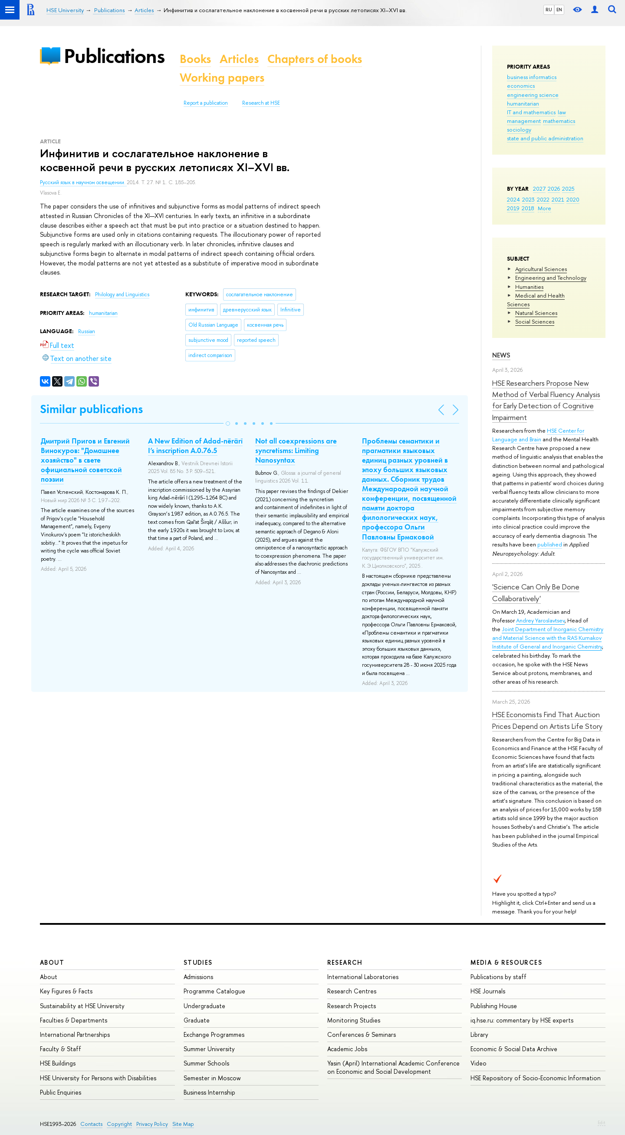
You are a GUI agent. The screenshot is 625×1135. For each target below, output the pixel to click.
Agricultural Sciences (541, 269)
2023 (528, 199)
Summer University (209, 1049)
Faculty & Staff (60, 1049)
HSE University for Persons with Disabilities (98, 1078)
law (562, 112)
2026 (554, 188)
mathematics (559, 121)
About (52, 962)
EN (559, 10)
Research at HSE (261, 102)
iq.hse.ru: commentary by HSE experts (521, 1020)
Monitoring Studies (353, 1020)
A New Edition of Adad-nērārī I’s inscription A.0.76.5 (195, 445)
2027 (539, 188)
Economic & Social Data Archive (513, 1049)
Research (345, 962)
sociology (519, 129)
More (544, 208)
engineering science (533, 95)
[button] (228, 423)
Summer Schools (206, 1063)
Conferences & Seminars (361, 1034)
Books (195, 58)
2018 (528, 208)
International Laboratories (362, 977)
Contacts (91, 1124)
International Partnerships (75, 1034)
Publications (114, 56)
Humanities (529, 287)
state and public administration (545, 138)
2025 (568, 188)
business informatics (531, 77)
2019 (513, 208)
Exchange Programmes (214, 1034)
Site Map (183, 1124)
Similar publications (91, 409)
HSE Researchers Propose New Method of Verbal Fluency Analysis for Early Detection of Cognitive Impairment (546, 400)
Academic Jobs (347, 1049)
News (501, 355)
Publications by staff (498, 977)
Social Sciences (534, 321)
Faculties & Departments (73, 1020)
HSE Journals (487, 991)
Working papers (222, 77)
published (549, 544)
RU (549, 10)
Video (478, 1063)
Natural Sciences (536, 313)
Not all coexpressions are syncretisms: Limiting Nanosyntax (296, 450)
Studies (198, 962)
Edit (601, 1122)
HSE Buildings (58, 1063)
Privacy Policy (152, 1124)
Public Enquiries (60, 1092)
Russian (86, 331)
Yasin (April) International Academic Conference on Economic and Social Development (393, 1067)
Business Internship (209, 1092)
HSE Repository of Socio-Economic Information (535, 1078)
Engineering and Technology (550, 277)
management (524, 121)
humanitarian (523, 103)
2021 (558, 199)
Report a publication (206, 102)
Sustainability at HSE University (82, 1006)
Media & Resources (506, 962)
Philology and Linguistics (122, 294)
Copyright (119, 1124)
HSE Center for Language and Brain (538, 435)
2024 (513, 199)
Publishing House (493, 1006)
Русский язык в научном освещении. (83, 182)
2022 (543, 199)
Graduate (197, 1020)
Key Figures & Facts (66, 991)
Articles (239, 58)
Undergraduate (204, 1006)
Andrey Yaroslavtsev (540, 620)
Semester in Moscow (212, 1078)
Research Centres (351, 991)
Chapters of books (314, 58)
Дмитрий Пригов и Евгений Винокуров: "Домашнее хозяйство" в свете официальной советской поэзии (85, 460)
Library (479, 1034)
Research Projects (351, 1006)
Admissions (198, 977)
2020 (572, 199)
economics (521, 85)
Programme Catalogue (214, 991)
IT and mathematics (531, 112)
